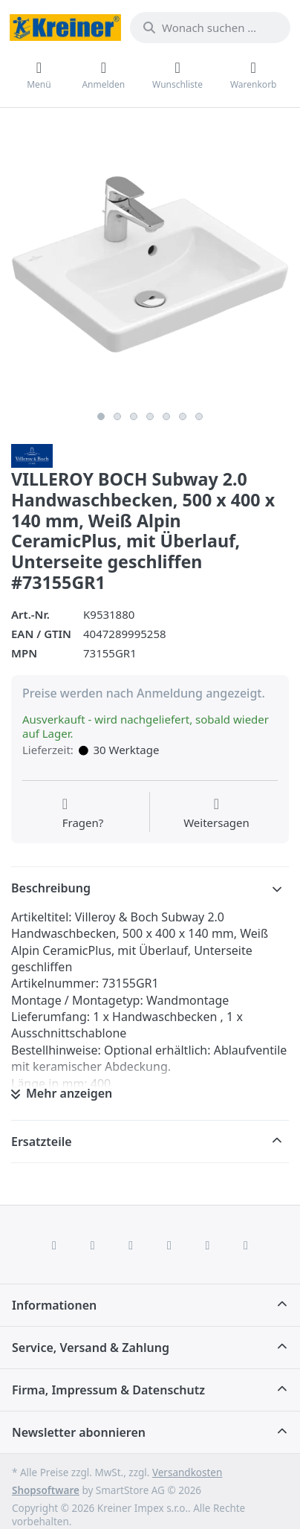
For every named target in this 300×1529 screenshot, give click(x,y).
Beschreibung (51, 888)
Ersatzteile (41, 1141)
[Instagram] (130, 1245)
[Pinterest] (245, 1245)
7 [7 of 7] (199, 416)
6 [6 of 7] (182, 416)
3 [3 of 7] (133, 416)
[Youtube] (208, 1245)
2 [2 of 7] (117, 416)
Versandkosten (187, 1472)
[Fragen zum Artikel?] (83, 813)
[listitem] (150, 265)
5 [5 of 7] (166, 416)
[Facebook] (54, 1245)
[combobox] (210, 27)
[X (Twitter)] (92, 1245)
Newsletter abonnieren (79, 1432)
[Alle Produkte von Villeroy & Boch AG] (32, 454)
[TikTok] (169, 1245)
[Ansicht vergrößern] (150, 265)
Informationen (54, 1305)
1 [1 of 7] (101, 416)
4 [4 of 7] (150, 416)
